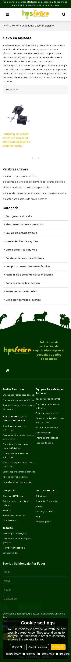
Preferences (45, 653)
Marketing (62, 653)
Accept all (58, 647)
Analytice (29, 653)
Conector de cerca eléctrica (17, 482)
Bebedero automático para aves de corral (50, 421)
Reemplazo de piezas (14, 516)
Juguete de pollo (44, 443)
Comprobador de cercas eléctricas (15, 456)
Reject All (17, 647)
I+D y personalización (14, 548)
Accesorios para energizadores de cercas (19, 407)
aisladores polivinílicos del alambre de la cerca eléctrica (34, 182)
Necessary (13, 653)
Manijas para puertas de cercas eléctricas (18, 465)
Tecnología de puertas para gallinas (17, 541)
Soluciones (41, 496)
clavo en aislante (57, 193)
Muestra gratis (43, 522)
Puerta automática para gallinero (48, 406)
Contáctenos (9, 521)
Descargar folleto (45, 512)
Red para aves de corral (48, 399)
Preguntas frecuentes (47, 502)
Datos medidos (10, 553)
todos (15, 26)
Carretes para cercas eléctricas (19, 472)
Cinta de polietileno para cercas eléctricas (15, 447)
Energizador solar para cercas (18, 395)
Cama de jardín (43, 433)
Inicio (6, 26)
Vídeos (39, 507)
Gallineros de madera (47, 428)
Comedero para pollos (47, 413)
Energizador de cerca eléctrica (18, 400)
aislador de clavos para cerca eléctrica (24, 193)
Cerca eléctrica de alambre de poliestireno (18, 438)
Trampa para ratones (47, 438)
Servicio (7, 511)
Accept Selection (37, 647)
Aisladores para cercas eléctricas (14, 428)
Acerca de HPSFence (13, 496)
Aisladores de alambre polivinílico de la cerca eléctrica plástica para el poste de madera (16, 140)
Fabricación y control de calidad (15, 504)
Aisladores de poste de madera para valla (26, 188)
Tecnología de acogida (14, 534)
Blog (38, 517)
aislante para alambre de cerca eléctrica (25, 199)
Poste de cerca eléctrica (15, 477)
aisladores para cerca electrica (20, 176)
